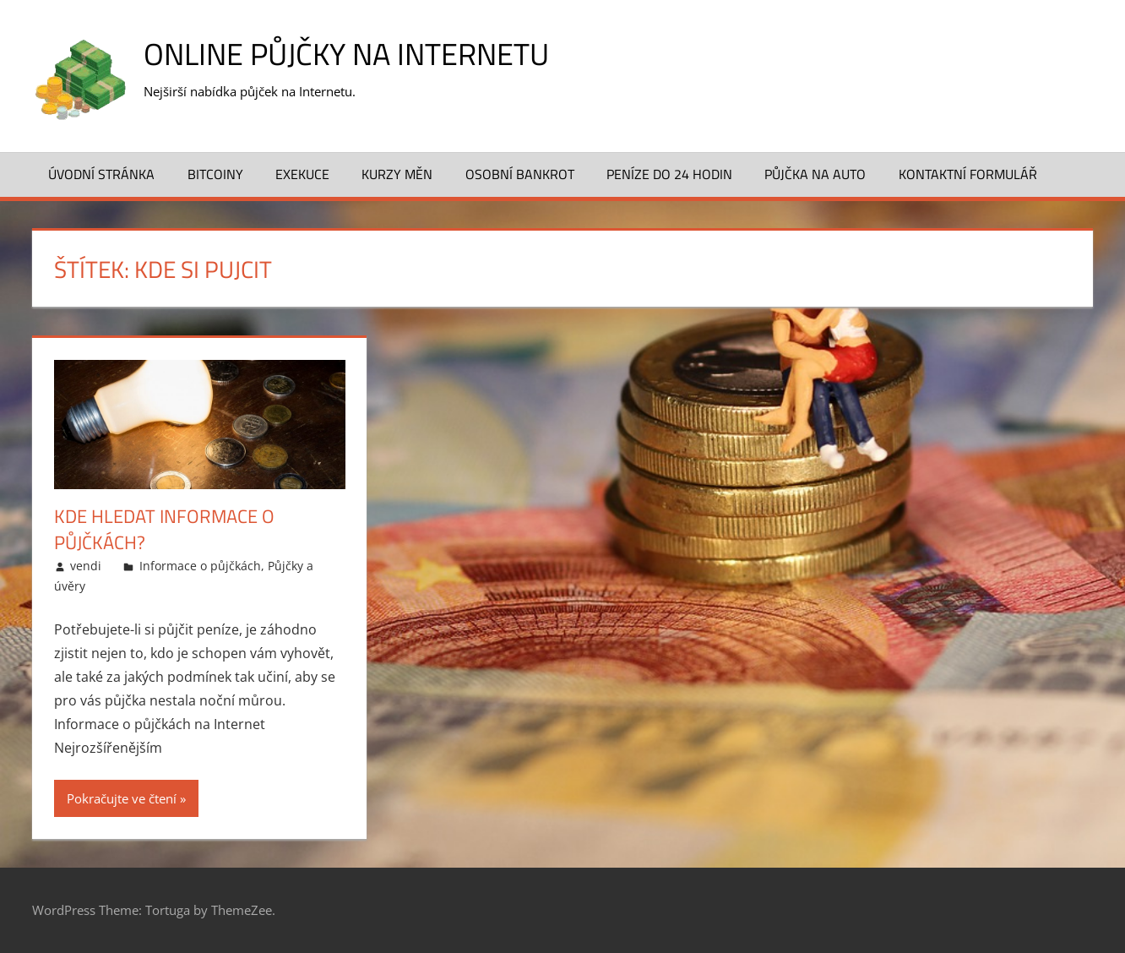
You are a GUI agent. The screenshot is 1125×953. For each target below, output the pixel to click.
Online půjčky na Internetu (346, 53)
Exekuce (302, 174)
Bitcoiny (215, 174)
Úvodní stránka (101, 174)
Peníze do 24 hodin (669, 174)
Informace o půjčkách (200, 566)
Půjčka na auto (815, 174)
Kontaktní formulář (968, 174)
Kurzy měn (396, 174)
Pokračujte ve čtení (122, 798)
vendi (85, 566)
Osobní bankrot (519, 174)
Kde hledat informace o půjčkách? (164, 529)
